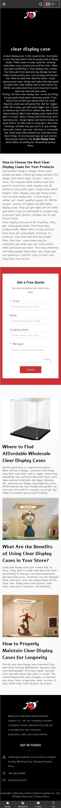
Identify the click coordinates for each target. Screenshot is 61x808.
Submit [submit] (30, 369)
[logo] (30, 14)
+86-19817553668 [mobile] (16, 773)
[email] (17, 780)
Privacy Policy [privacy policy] (41, 796)
